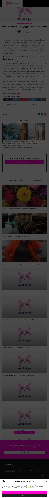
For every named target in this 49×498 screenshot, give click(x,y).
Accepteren (24, 492)
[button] (46, 481)
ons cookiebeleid (30, 487)
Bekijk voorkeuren (24, 495)
